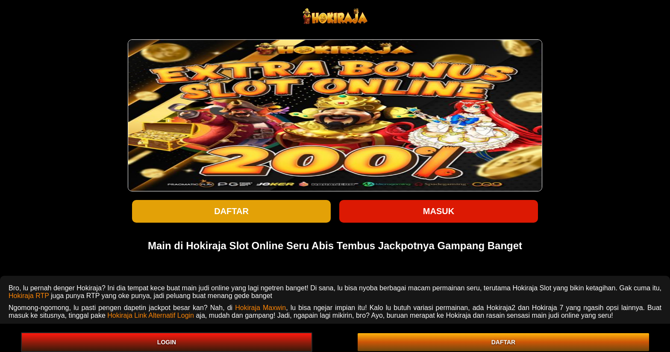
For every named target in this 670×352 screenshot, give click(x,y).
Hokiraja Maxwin (260, 307)
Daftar (231, 211)
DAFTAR (503, 342)
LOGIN (166, 342)
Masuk (438, 211)
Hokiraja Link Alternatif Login (150, 315)
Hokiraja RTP (29, 295)
